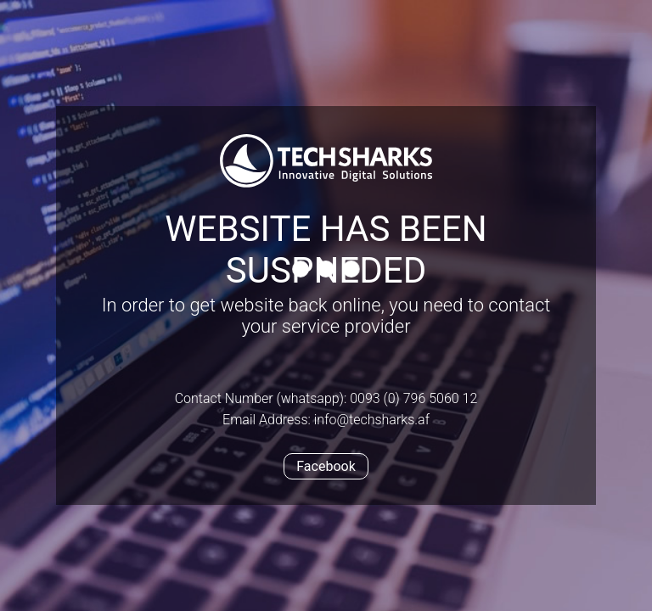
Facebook (325, 466)
